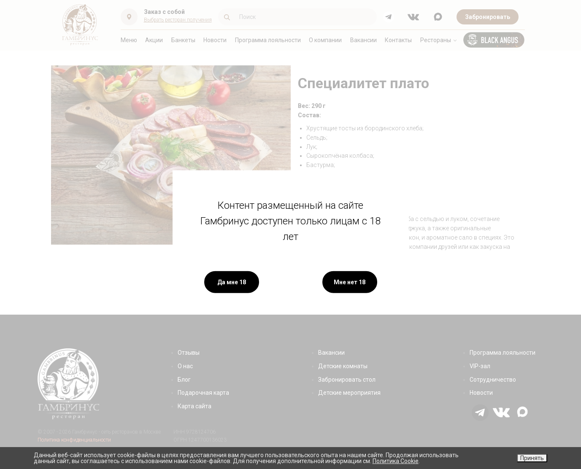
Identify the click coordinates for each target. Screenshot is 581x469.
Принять (532, 458)
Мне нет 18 (349, 281)
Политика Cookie (396, 461)
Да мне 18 (231, 281)
